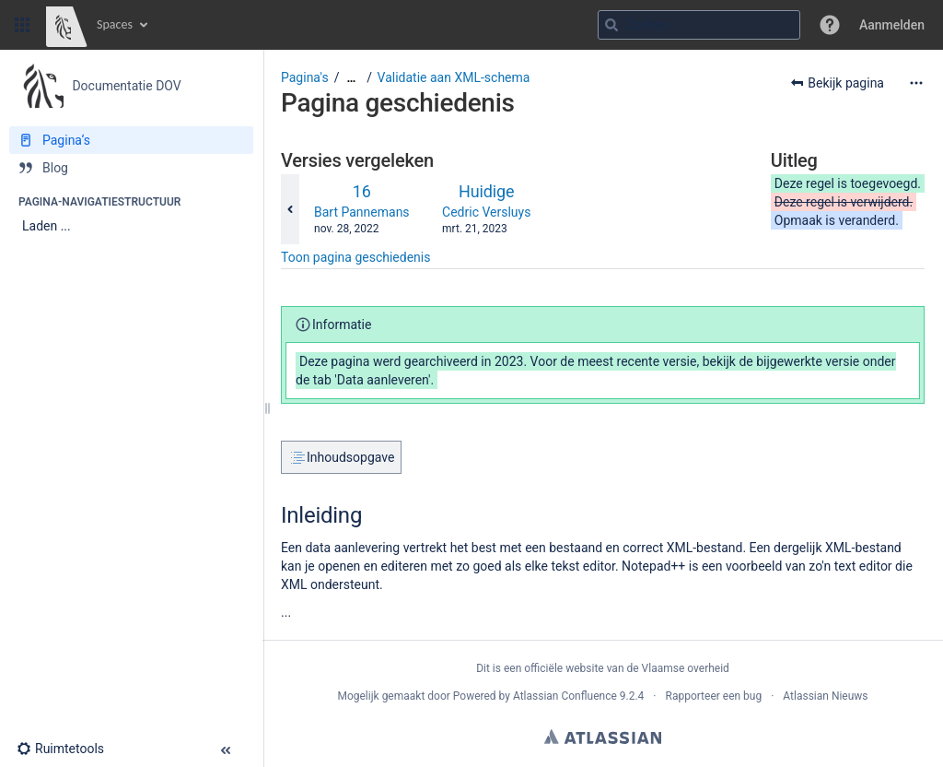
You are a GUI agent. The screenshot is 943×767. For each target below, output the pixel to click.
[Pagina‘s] (131, 140)
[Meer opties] (916, 83)
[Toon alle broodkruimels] (351, 78)
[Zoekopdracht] (699, 25)
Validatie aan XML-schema (454, 77)
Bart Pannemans (362, 212)
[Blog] (131, 168)
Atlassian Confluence (565, 696)
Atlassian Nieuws (825, 696)
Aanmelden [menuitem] (892, 25)
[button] (22, 24)
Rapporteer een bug (713, 696)
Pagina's (305, 77)
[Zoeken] (611, 25)
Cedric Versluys (486, 212)
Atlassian (602, 737)
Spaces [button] (115, 24)
